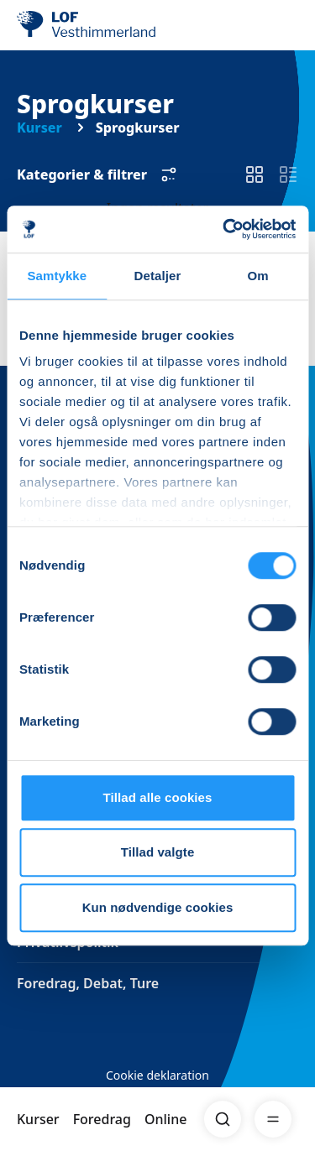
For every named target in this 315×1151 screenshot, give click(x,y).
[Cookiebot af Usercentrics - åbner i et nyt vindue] (224, 229)
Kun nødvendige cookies (158, 907)
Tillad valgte (158, 852)
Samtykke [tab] (57, 275)
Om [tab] (258, 275)
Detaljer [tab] (157, 275)
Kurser (38, 1119)
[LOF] (101, 25)
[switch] (254, 174)
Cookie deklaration (157, 1075)
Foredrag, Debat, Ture (88, 983)
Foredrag (102, 1119)
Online (165, 1119)
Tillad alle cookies (157, 797)
